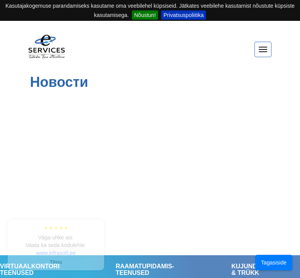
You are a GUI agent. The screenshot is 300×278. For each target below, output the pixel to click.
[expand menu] (262, 49)
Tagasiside (274, 262)
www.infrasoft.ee (56, 253)
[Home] (47, 50)
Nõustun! (145, 15)
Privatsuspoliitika (183, 15)
